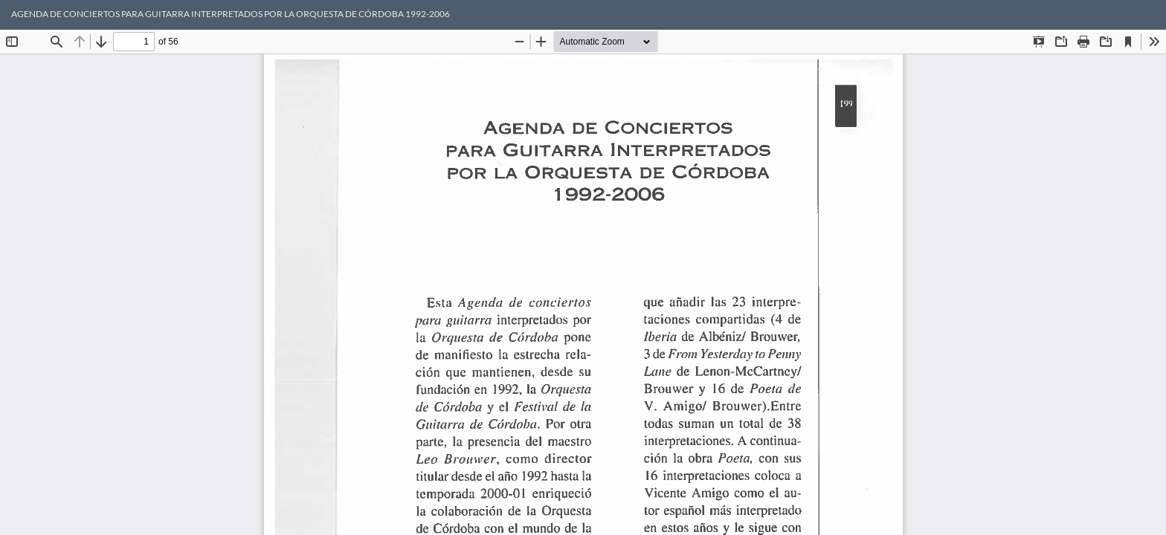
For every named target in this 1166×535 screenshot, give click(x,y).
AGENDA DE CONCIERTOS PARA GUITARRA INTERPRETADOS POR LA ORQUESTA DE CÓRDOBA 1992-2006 (230, 13)
